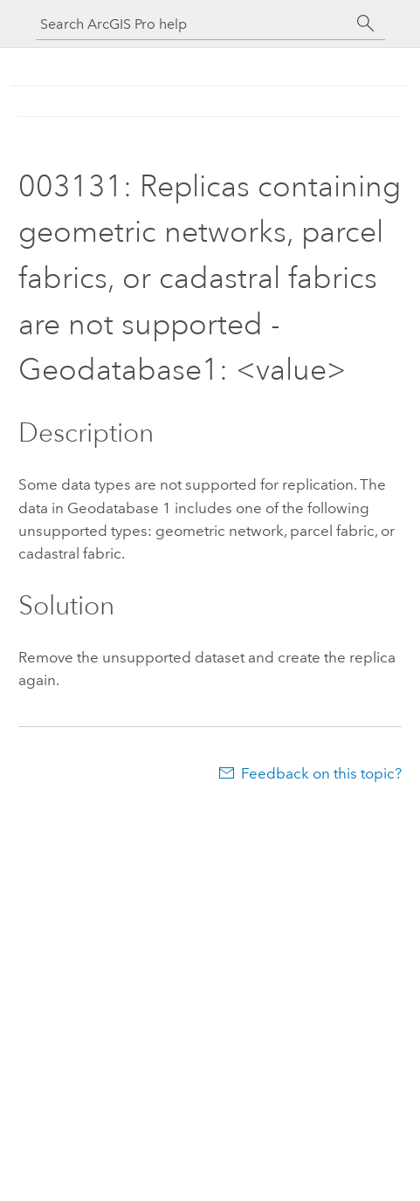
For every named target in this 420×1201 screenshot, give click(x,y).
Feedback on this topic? (321, 773)
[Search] (366, 23)
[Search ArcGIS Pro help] (193, 24)
